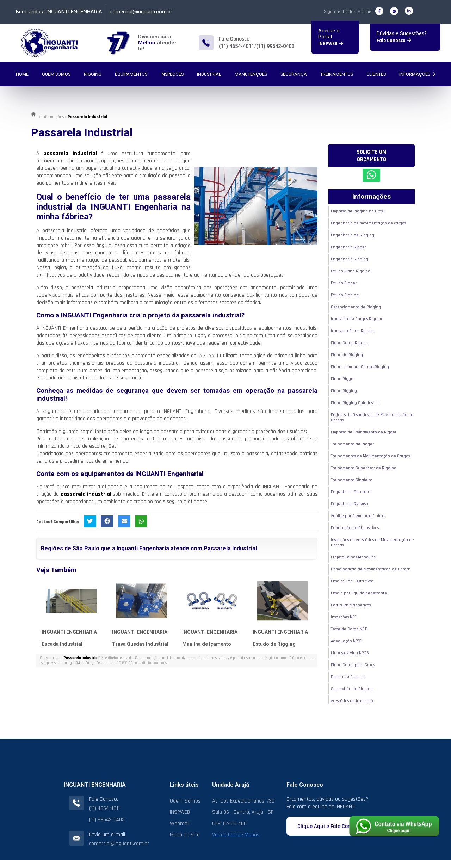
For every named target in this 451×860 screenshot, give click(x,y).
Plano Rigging (344, 391)
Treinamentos (336, 74)
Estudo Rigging (345, 295)
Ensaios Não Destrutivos (352, 581)
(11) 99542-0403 (275, 46)
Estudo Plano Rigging (350, 271)
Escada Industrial (62, 644)
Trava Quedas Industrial (140, 644)
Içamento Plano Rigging (353, 331)
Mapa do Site (185, 835)
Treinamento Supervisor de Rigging (363, 468)
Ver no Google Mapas (235, 835)
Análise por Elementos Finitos (357, 516)
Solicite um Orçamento (372, 155)
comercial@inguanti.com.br (141, 12)
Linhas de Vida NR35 (350, 653)
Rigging (92, 74)
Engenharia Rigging (349, 259)
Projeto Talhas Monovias (353, 557)
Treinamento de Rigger (352, 444)
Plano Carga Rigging (350, 343)
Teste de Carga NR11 (349, 629)
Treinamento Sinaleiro (351, 480)
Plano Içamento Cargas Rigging (360, 367)
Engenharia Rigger (348, 247)
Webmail (180, 823)
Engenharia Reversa (349, 504)
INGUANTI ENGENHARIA (69, 632)
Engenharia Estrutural (351, 492)
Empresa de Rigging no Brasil (358, 211)
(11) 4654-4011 (236, 46)
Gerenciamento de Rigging (356, 307)
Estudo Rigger (344, 283)
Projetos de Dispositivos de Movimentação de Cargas (372, 417)
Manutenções (251, 74)
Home (22, 74)
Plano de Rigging (347, 355)
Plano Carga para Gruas (353, 665)
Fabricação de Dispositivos (355, 528)
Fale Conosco (394, 40)
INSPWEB (330, 44)
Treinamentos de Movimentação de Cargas (370, 456)
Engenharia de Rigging (352, 235)
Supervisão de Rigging (352, 689)
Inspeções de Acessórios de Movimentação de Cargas (372, 542)
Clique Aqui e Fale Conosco (332, 826)
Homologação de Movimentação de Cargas (370, 569)
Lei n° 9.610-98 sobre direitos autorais (138, 663)
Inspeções (172, 74)
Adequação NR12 (346, 641)
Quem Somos (56, 74)
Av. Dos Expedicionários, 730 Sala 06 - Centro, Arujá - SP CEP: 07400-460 (243, 812)
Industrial (209, 74)
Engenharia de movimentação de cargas (368, 223)
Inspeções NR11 (344, 617)
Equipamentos (131, 74)
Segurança (293, 74)
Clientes (376, 74)
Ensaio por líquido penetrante (359, 593)
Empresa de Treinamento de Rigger (363, 432)
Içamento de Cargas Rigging (357, 319)
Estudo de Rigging (274, 644)
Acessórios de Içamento (352, 701)
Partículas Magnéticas (351, 605)
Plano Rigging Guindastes (354, 403)
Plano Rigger (343, 379)
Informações (417, 74)
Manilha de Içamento (206, 644)
